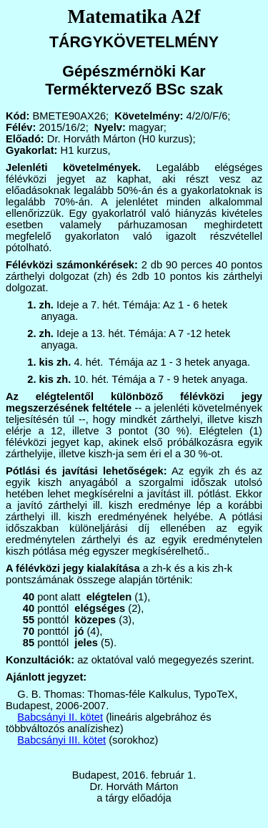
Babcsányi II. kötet (60, 717)
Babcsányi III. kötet (61, 740)
